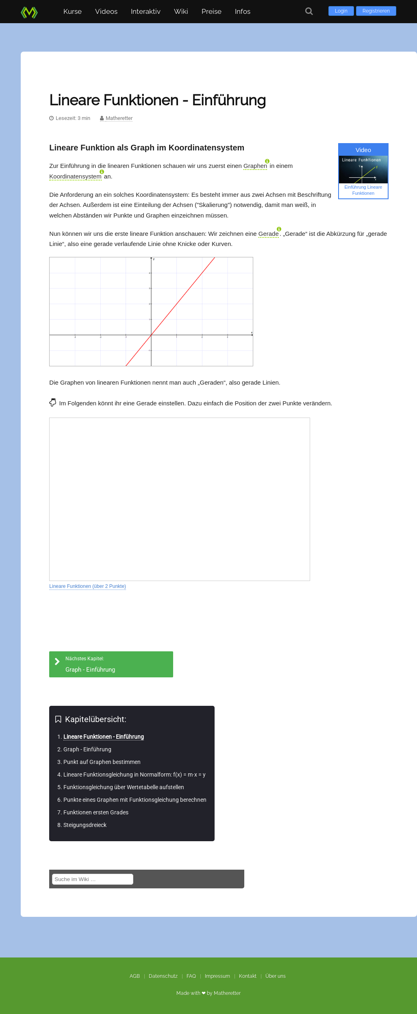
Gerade (268, 233)
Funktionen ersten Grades (95, 812)
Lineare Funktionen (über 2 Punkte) (87, 586)
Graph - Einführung (87, 749)
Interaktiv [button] (146, 11)
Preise (212, 11)
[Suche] (309, 11)
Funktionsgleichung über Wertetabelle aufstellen (123, 787)
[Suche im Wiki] (92, 879)
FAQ (191, 976)
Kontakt (247, 976)
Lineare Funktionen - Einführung (103, 736)
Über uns (275, 976)
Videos (106, 11)
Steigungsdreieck (84, 825)
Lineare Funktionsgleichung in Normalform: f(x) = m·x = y (134, 774)
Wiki (181, 11)
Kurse (72, 11)
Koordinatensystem (75, 176)
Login (341, 11)
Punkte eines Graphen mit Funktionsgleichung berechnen (134, 799)
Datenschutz (163, 976)
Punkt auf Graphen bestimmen (102, 762)
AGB (135, 976)
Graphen (255, 165)
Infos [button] (242, 11)
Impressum (217, 976)
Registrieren (376, 11)
